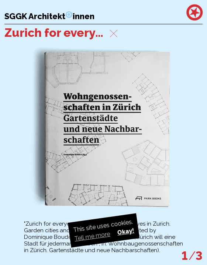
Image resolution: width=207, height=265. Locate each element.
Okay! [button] (125, 231)
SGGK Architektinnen (49, 16)
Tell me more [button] (92, 236)
